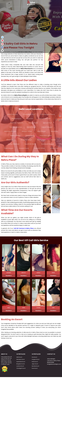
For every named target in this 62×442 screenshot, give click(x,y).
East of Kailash (44, 119)
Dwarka (30, 119)
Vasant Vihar (39, 148)
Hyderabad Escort (20, 365)
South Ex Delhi (30, 144)
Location (31, 16)
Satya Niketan (13, 144)
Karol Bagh (31, 127)
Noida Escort (35, 365)
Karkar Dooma (16, 127)
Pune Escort (35, 372)
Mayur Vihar (27, 131)
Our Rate (31, 21)
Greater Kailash (16, 123)
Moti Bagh (41, 131)
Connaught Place (47, 114)
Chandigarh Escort (21, 372)
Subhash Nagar (47, 144)
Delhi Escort (19, 360)
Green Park (33, 123)
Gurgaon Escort (35, 363)
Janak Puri (47, 123)
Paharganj (30, 135)
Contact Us (31, 29)
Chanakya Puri (29, 114)
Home (31, 8)
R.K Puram (41, 140)
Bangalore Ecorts (20, 367)
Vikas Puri (54, 148)
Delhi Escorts (12, 114)
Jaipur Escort (35, 367)
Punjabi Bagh (26, 140)
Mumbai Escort (35, 369)
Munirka (54, 131)
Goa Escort (34, 360)
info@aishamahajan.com (54, 368)
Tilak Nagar (8, 148)
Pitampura (10, 140)
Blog (31, 33)
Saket (53, 140)
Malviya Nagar (10, 131)
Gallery (31, 25)
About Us (31, 12)
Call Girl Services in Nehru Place (24, 228)
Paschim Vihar (46, 135)
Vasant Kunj (24, 148)
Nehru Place (15, 135)
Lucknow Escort (20, 369)
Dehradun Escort (20, 363)
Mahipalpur (16, 119)
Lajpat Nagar (46, 127)
